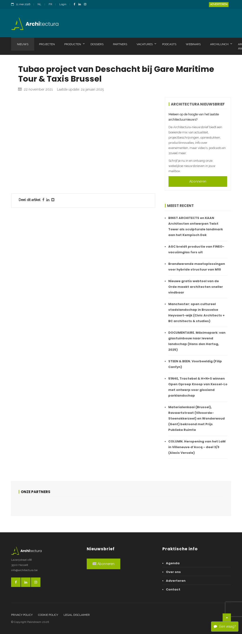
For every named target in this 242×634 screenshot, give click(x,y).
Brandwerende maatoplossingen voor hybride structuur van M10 (196, 267)
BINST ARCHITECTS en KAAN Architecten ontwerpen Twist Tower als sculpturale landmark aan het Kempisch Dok (195, 226)
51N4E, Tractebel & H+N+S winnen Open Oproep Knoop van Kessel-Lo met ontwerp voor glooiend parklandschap (197, 387)
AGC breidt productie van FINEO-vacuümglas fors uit (196, 249)
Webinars (193, 44)
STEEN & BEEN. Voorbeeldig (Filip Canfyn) (195, 364)
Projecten (47, 44)
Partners (120, 44)
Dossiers (97, 44)
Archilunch (221, 44)
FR (50, 4)
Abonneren (197, 181)
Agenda (173, 563)
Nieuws (22, 44)
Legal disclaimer (77, 615)
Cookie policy (48, 615)
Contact (173, 589)
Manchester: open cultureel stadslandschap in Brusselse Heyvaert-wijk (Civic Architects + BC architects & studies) (196, 312)
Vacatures (146, 44)
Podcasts (169, 44)
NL (39, 4)
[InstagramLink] (86, 5)
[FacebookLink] (76, 5)
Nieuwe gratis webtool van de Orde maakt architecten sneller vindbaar (195, 287)
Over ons (173, 572)
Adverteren (218, 4)
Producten (74, 44)
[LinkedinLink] (80, 5)
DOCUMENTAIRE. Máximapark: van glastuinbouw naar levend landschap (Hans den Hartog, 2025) (196, 341)
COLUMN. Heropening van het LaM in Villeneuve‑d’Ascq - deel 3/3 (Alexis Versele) (196, 447)
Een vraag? (225, 626)
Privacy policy (22, 615)
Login (62, 4)
